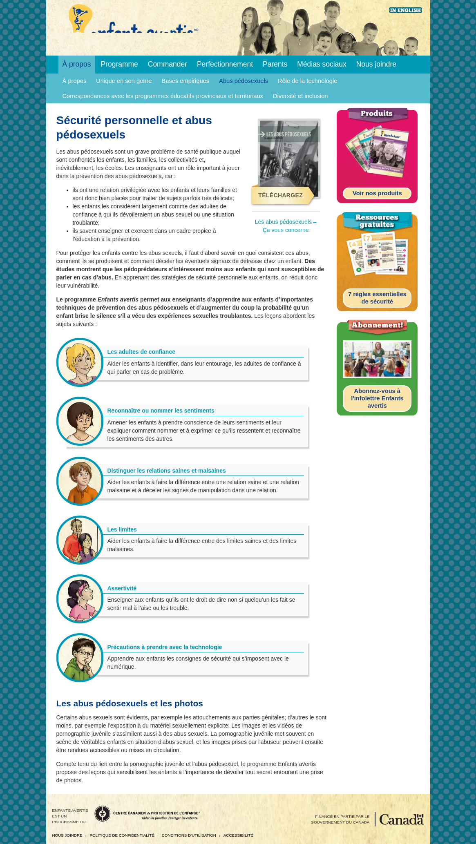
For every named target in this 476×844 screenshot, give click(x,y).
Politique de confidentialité (121, 835)
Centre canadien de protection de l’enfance (147, 814)
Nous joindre (376, 64)
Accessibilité (238, 835)
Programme (119, 64)
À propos (77, 64)
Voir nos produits (377, 193)
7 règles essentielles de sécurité (377, 298)
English (405, 10)
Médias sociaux (321, 64)
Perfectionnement (225, 64)
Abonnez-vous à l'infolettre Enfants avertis (377, 398)
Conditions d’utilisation (189, 835)
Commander (167, 64)
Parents (275, 64)
